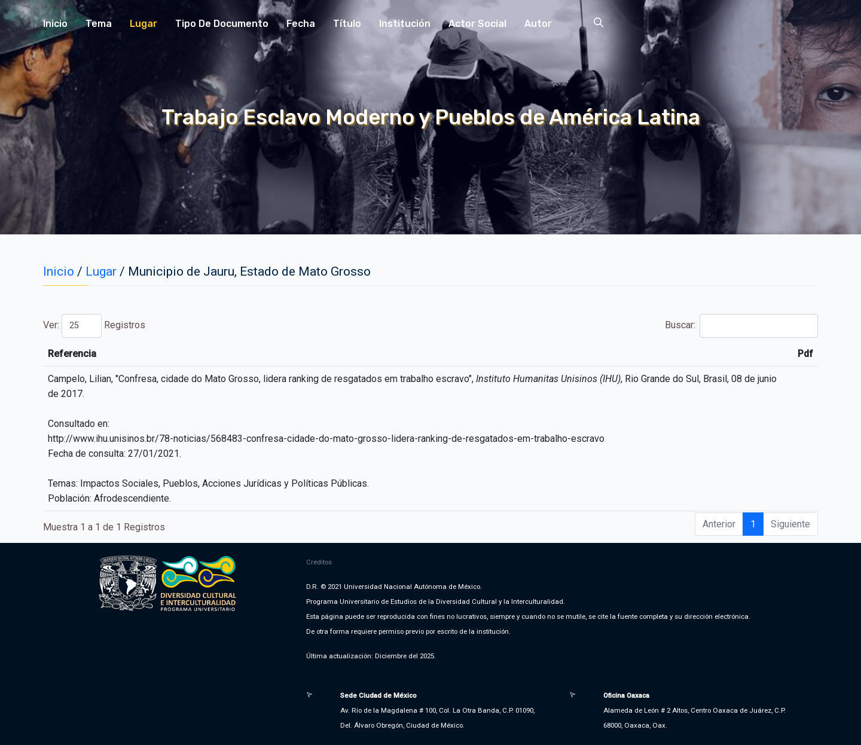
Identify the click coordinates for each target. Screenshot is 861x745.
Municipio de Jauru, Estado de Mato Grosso (249, 271)
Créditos (319, 562)
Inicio (55, 23)
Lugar (143, 23)
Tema (99, 23)
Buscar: (741, 326)
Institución (404, 23)
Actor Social (477, 23)
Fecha (300, 23)
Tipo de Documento (221, 23)
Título (347, 23)
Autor (538, 23)
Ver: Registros (94, 326)
